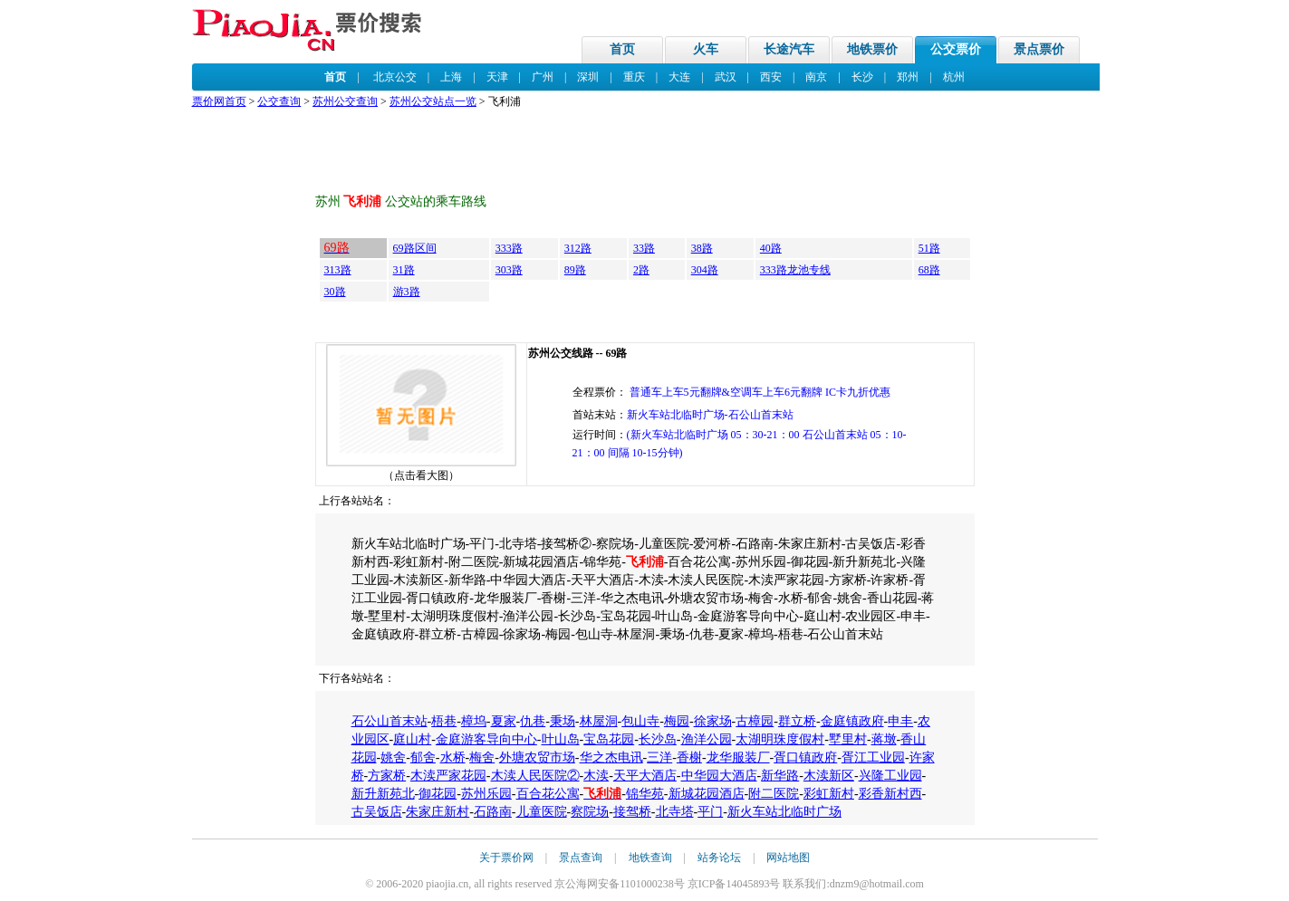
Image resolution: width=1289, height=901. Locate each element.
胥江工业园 (873, 757)
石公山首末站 (389, 721)
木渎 (596, 775)
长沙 (862, 77)
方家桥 (387, 775)
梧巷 (444, 721)
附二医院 (773, 793)
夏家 (503, 721)
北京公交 (395, 77)
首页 (622, 49)
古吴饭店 (376, 812)
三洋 (659, 757)
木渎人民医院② (535, 775)
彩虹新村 (828, 793)
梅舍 (482, 757)
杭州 (954, 77)
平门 (710, 812)
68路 (929, 270)
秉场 (562, 721)
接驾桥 (632, 812)
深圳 (588, 77)
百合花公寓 (548, 793)
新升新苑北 (383, 793)
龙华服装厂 (738, 757)
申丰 (900, 721)
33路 (644, 248)
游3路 (406, 291)
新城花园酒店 (707, 793)
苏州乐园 (486, 793)
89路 (575, 270)
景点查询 (580, 857)
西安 (771, 77)
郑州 (908, 77)
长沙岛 (658, 739)
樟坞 (473, 721)
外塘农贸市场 (537, 757)
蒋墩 (884, 739)
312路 (578, 248)
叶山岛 (561, 739)
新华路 (780, 775)
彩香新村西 (890, 793)
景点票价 (1039, 49)
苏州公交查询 (345, 101)
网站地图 (788, 857)
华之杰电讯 (611, 757)
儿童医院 (541, 812)
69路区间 (415, 248)
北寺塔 (675, 812)
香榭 (689, 757)
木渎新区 (828, 775)
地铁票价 (872, 49)
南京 (816, 77)
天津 (497, 77)
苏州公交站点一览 (433, 101)
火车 (705, 49)
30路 (335, 291)
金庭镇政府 (852, 721)
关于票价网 (506, 857)
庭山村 (412, 739)
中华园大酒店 (719, 775)
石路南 (493, 812)
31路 (404, 270)
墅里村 (848, 739)
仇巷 (532, 721)
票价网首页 (219, 101)
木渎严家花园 (448, 775)
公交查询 (279, 101)
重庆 (634, 77)
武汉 (725, 77)
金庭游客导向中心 (486, 739)
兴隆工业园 (890, 775)
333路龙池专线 (795, 270)
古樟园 (755, 721)
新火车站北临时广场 (784, 812)
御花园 (437, 793)
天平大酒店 (645, 775)
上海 (451, 77)
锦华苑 (645, 793)
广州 (542, 77)
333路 (509, 248)
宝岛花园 (608, 739)
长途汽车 (789, 49)
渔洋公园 (706, 739)
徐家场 (713, 721)
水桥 (453, 757)
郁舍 (423, 757)
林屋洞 (599, 721)
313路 (337, 270)
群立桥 (797, 721)
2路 (641, 270)
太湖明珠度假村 (780, 739)
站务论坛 (719, 857)
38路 (702, 248)
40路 (771, 248)
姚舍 (393, 757)
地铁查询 (650, 857)
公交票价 (955, 49)
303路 (509, 270)
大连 (679, 77)
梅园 (676, 721)
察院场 (590, 812)
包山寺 (640, 721)
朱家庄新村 (437, 812)
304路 (704, 270)
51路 (929, 248)
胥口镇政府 (805, 757)
